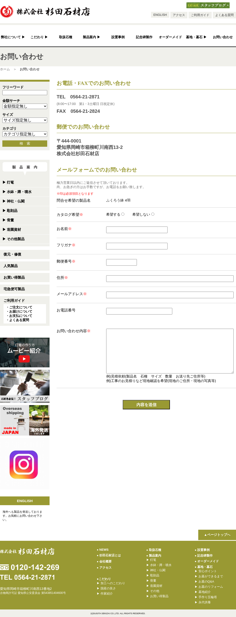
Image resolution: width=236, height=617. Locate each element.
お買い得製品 (14, 277)
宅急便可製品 (14, 289)
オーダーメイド (170, 37)
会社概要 (104, 561)
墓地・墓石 (196, 37)
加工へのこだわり (111, 583)
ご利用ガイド (200, 15)
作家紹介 (105, 593)
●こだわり (104, 579)
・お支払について (19, 316)
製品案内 (92, 37)
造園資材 (11, 229)
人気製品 (11, 266)
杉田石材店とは (109, 555)
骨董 (8, 220)
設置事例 (118, 37)
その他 (152, 591)
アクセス (179, 15)
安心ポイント (206, 571)
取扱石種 (65, 37)
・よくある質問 (17, 320)
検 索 (25, 143)
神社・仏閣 (13, 201)
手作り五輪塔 (206, 597)
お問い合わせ (223, 37)
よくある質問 (224, 15)
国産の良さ (106, 588)
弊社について (13, 37)
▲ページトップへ (217, 535)
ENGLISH (160, 15)
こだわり (39, 37)
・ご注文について (19, 307)
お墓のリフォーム (209, 586)
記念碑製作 (144, 37)
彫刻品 (9, 211)
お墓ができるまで (209, 576)
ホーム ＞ (8, 69)
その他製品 (13, 239)
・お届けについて (19, 311)
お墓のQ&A (204, 581)
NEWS (103, 549)
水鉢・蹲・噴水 (17, 192)
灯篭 (8, 182)
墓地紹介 (203, 592)
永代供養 (203, 602)
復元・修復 (12, 254)
